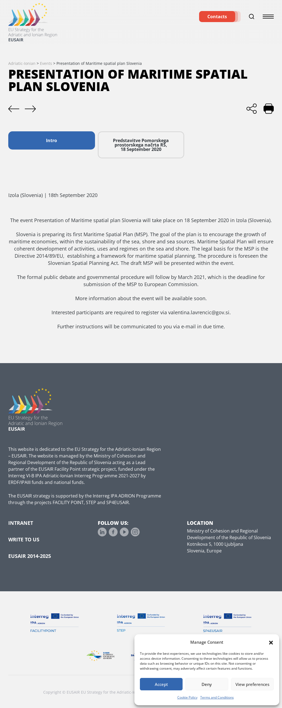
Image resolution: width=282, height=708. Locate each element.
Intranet (20, 523)
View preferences (252, 684)
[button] (271, 642)
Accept (161, 684)
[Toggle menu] (268, 19)
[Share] (251, 108)
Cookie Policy (187, 697)
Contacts (217, 19)
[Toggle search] (251, 19)
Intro (51, 140)
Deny (207, 684)
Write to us (23, 539)
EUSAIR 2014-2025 (29, 556)
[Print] (269, 108)
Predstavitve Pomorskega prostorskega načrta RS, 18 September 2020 (141, 144)
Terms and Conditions (217, 697)
